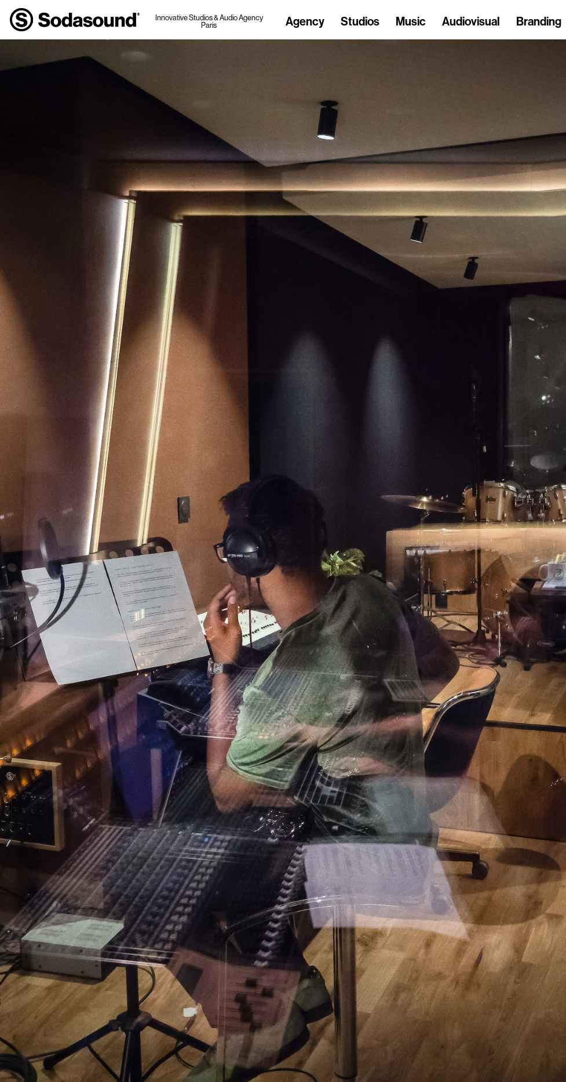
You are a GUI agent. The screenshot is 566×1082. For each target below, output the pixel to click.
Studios (360, 22)
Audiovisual (471, 22)
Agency (305, 22)
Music (411, 22)
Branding (538, 22)
